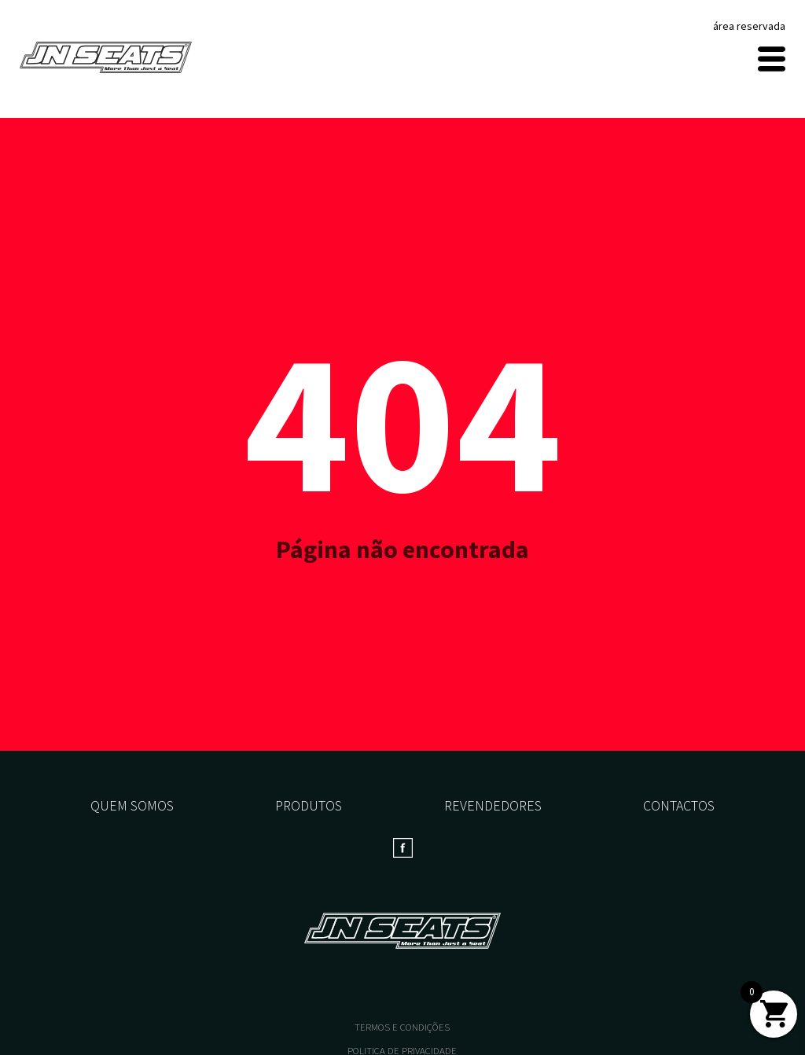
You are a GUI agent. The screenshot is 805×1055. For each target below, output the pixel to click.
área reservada (749, 26)
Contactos (679, 805)
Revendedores (493, 805)
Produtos (308, 805)
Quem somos (132, 805)
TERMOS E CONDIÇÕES (402, 1027)
